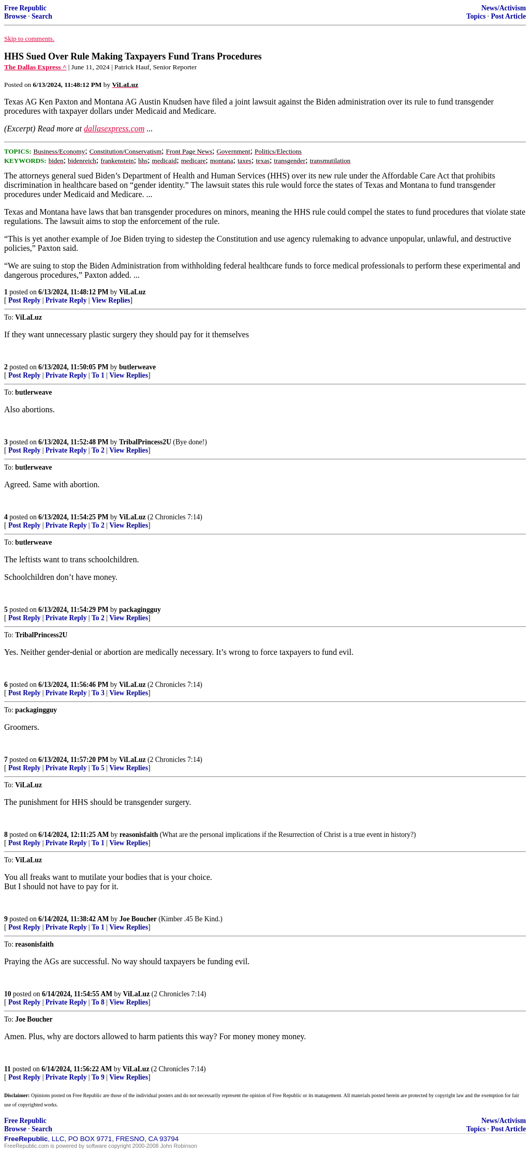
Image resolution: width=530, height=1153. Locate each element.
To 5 (98, 768)
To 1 (98, 375)
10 (7, 994)
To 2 (98, 450)
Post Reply (24, 300)
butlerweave (137, 367)
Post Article (508, 16)
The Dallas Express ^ (35, 67)
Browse (15, 16)
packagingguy (140, 609)
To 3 (98, 693)
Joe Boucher (138, 919)
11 (7, 1069)
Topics (475, 16)
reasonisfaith (139, 834)
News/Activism (503, 8)
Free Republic (25, 8)
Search (42, 16)
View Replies (111, 300)
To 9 (98, 1077)
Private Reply (66, 300)
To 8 (98, 1002)
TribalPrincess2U (145, 442)
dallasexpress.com (114, 128)
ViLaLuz (132, 292)
